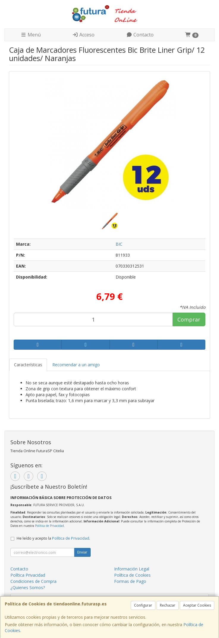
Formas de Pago (130, 581)
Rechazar (167, 605)
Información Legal (131, 569)
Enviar (82, 552)
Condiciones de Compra (33, 581)
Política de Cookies (132, 575)
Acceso (83, 34)
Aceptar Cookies (197, 605)
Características (28, 364)
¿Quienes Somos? (27, 587)
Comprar (188, 319)
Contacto (140, 34)
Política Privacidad (27, 575)
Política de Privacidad (49, 526)
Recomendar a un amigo (76, 364)
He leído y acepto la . (53, 538)
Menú (31, 34)
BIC (119, 244)
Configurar (143, 605)
